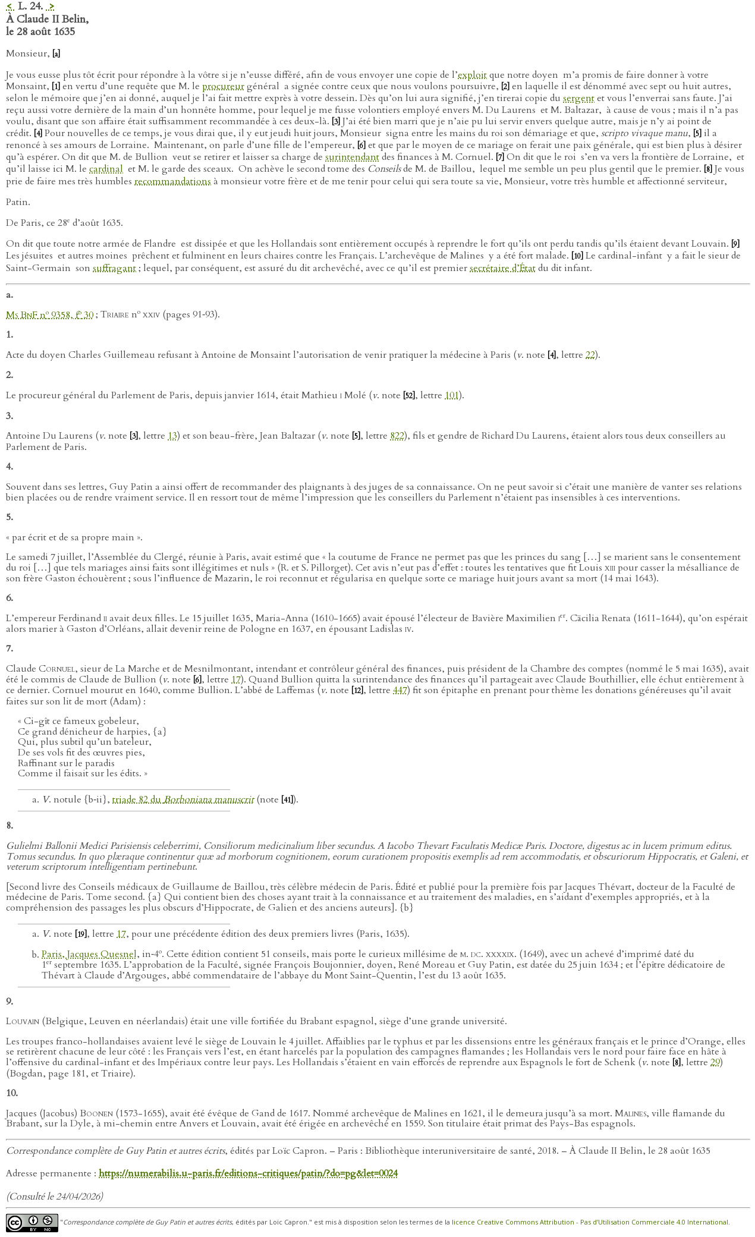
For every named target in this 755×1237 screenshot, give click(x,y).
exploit (472, 74)
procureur (223, 86)
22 (590, 354)
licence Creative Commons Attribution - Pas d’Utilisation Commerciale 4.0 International (590, 1221)
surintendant (352, 156)
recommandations (172, 181)
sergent (578, 98)
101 (452, 395)
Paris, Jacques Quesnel (89, 954)
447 (400, 690)
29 (715, 1062)
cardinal (106, 168)
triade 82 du (183, 799)
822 (397, 435)
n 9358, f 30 (49, 315)
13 (172, 435)
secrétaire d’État (503, 268)
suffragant (114, 268)
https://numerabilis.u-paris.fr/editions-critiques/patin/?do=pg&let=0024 (248, 1173)
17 (236, 679)
